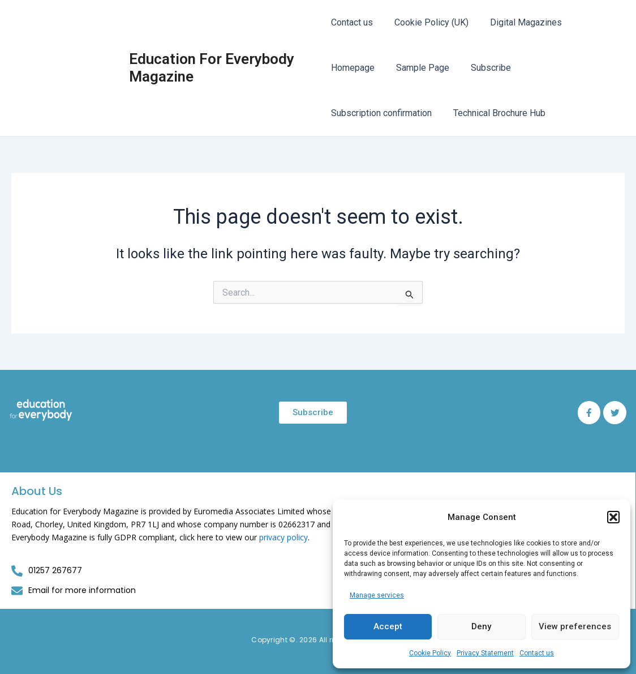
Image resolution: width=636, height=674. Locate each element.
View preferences (575, 626)
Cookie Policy (430, 653)
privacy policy (283, 537)
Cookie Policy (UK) (428, 22)
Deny (481, 626)
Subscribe (484, 67)
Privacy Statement (485, 653)
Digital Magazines (519, 22)
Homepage (353, 67)
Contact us (536, 653)
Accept (387, 626)
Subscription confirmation (381, 113)
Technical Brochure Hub (496, 113)
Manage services (377, 595)
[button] (613, 517)
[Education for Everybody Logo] (41, 411)
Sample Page (419, 67)
